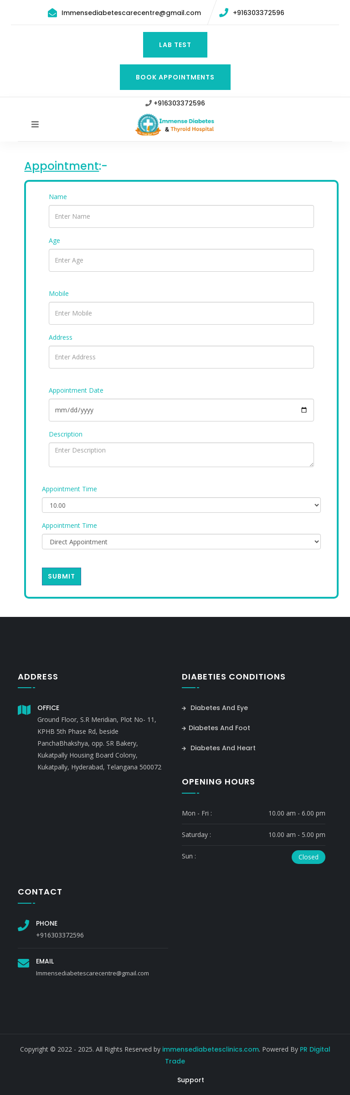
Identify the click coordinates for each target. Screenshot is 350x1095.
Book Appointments (175, 77)
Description (65, 434)
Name (58, 196)
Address (60, 337)
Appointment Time (69, 488)
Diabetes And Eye (215, 707)
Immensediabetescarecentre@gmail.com (131, 12)
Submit (61, 576)
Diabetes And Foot (216, 727)
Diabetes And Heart (219, 748)
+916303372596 (258, 12)
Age (54, 240)
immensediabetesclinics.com (210, 1049)
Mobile (59, 293)
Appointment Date (76, 390)
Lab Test (175, 44)
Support (190, 1079)
